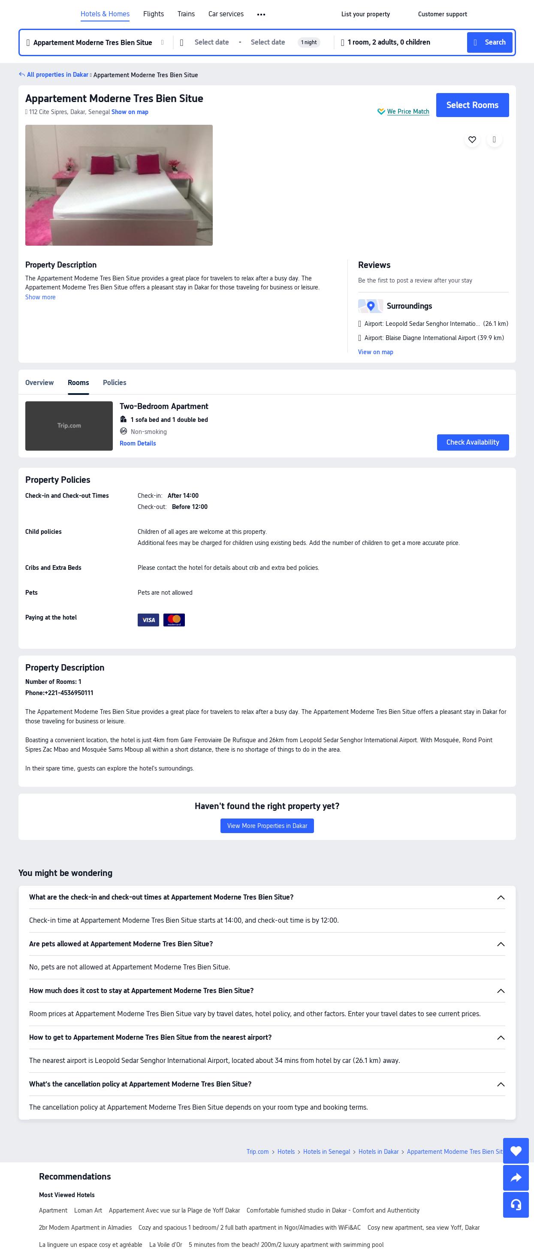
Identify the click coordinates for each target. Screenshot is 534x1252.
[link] (365, 14)
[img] (119, 185)
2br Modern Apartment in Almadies (85, 1227)
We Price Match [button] (408, 111)
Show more (40, 297)
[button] (261, 14)
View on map (375, 352)
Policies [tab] (115, 383)
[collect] (516, 1151)
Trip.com (258, 1151)
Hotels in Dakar (378, 1151)
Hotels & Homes (105, 14)
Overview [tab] (39, 383)
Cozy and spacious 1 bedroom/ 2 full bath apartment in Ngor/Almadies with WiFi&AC (250, 1227)
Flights (153, 14)
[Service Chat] (516, 1205)
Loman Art (88, 1210)
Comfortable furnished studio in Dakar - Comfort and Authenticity (333, 1210)
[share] (516, 1178)
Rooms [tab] (78, 383)
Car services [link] (226, 14)
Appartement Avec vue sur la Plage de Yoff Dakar (174, 1210)
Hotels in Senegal (326, 1151)
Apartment (53, 1210)
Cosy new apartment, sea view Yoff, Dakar (424, 1227)
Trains (186, 14)
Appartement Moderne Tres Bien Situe (143, 75)
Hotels (286, 1151)
